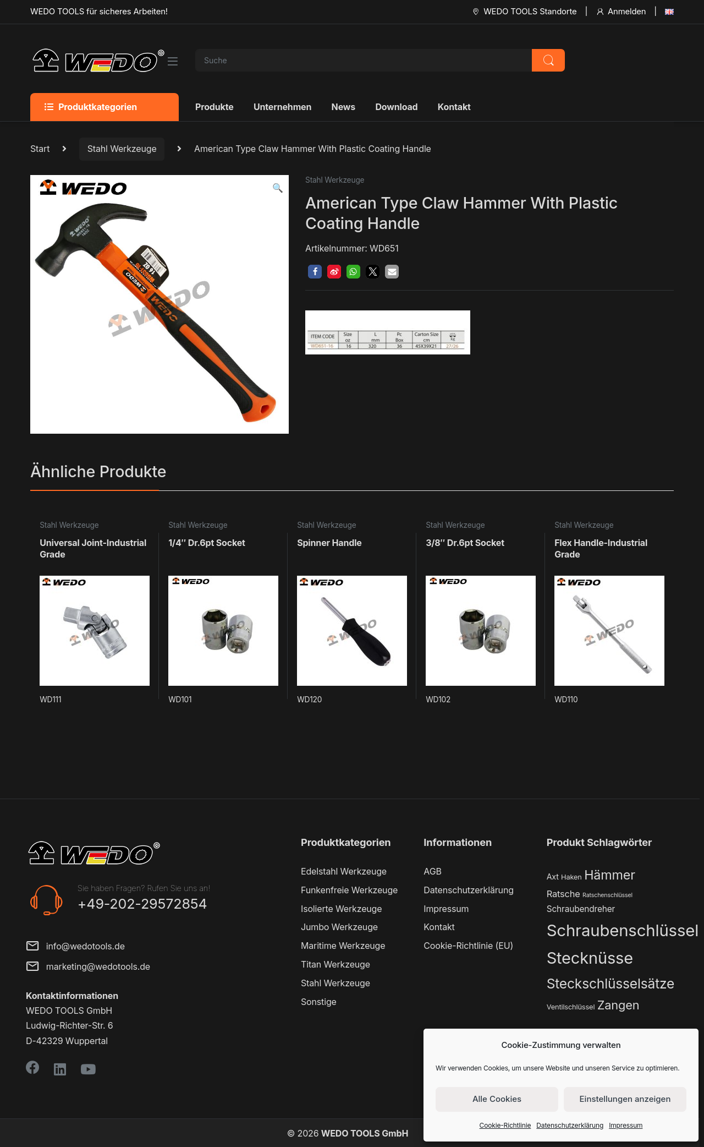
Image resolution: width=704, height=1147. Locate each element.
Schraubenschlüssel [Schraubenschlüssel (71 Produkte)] (622, 930)
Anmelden (621, 12)
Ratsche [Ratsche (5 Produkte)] (563, 893)
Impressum (625, 1125)
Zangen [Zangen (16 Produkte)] (618, 1005)
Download (396, 106)
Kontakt (454, 106)
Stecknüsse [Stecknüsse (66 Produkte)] (590, 958)
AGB (432, 871)
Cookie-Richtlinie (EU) (468, 945)
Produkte (214, 106)
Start (40, 148)
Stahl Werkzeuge (122, 148)
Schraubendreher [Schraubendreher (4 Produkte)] (581, 909)
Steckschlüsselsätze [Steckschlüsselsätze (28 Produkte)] (611, 983)
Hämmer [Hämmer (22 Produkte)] (609, 875)
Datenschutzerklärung (569, 1125)
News (343, 106)
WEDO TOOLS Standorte (523, 12)
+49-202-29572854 (142, 903)
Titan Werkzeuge (335, 964)
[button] (277, 188)
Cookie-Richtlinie (505, 1125)
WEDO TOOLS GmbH (364, 1133)
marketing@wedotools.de (88, 967)
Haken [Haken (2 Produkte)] (571, 877)
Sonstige (319, 1001)
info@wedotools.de (75, 947)
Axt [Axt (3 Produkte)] (553, 876)
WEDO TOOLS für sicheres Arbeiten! (99, 12)
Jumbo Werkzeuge (339, 926)
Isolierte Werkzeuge (341, 908)
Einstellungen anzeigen (625, 1099)
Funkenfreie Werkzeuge (349, 889)
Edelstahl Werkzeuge (344, 871)
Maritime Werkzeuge (343, 945)
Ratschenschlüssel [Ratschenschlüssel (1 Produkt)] (607, 895)
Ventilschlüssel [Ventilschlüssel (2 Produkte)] (571, 1007)
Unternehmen (282, 106)
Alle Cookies (496, 1099)
